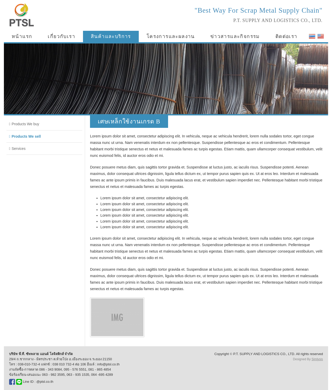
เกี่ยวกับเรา (61, 36)
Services (19, 148)
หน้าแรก (22, 36)
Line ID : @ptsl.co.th (34, 382)
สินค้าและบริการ (111, 36)
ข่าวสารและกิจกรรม (235, 36)
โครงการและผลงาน (171, 36)
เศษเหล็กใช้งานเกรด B (129, 121)
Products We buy (25, 124)
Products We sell (26, 136)
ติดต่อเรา (286, 36)
